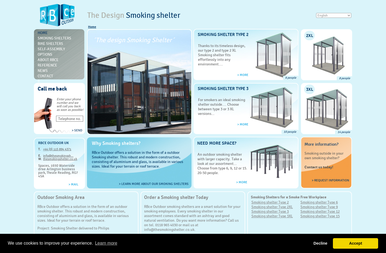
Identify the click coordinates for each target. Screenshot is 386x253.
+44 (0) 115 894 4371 (57, 149)
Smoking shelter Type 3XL (272, 216)
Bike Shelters (50, 43)
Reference (47, 65)
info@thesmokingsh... (58, 156)
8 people (344, 78)
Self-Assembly (51, 49)
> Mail (73, 184)
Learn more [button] (106, 243)
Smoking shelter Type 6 (319, 202)
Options (45, 54)
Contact (45, 76)
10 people (290, 132)
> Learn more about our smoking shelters (154, 184)
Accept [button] (355, 243)
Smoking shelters (54, 38)
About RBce (48, 60)
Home (92, 27)
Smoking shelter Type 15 (320, 216)
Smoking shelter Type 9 (319, 207)
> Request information (330, 180)
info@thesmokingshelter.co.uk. (170, 229)
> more (242, 74)
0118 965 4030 (166, 225)
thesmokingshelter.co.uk (60, 159)
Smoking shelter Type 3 (270, 211)
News (43, 70)
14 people (344, 132)
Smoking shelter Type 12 (320, 211)
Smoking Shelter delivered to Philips (80, 228)
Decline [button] (320, 243)
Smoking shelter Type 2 (270, 202)
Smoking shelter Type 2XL (272, 207)
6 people (290, 77)
